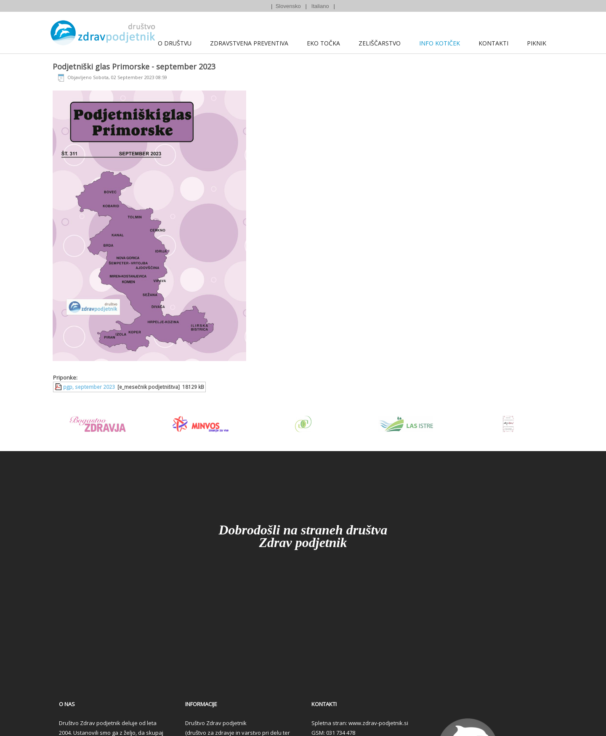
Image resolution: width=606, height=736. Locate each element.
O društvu (174, 43)
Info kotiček (439, 43)
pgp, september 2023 (89, 386)
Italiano (320, 6)
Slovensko (288, 6)
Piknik (536, 43)
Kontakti (493, 43)
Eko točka (323, 43)
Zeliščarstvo (380, 43)
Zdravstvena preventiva (249, 43)
